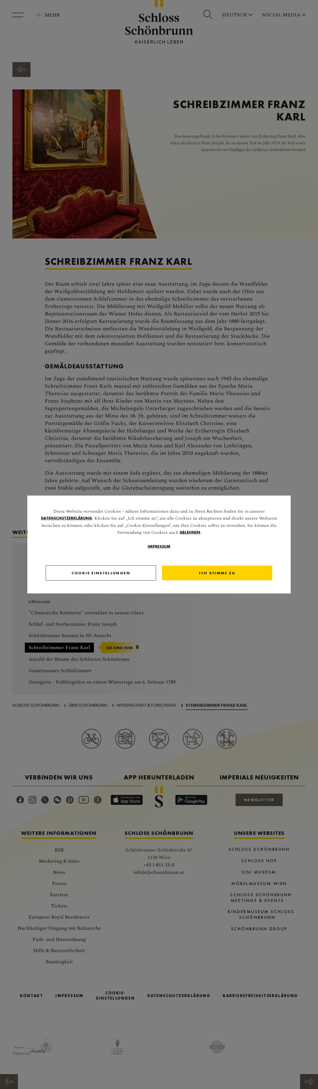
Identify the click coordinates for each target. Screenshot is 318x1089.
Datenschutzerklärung (66, 518)
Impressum (159, 546)
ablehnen (190, 532)
